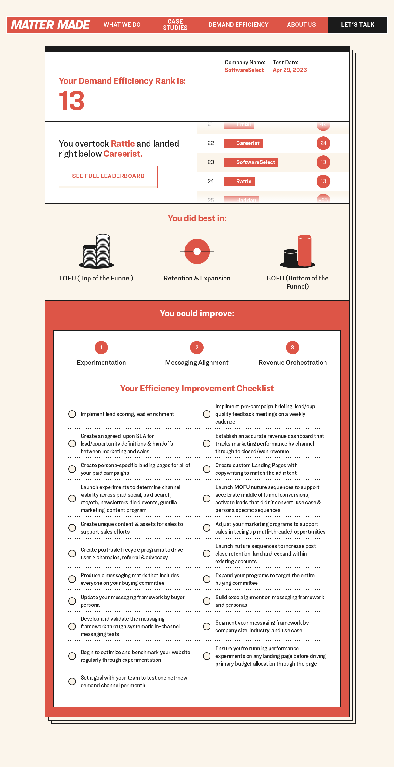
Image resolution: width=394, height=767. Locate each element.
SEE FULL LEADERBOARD (108, 176)
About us (301, 24)
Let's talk (357, 24)
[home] (50, 25)
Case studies (175, 24)
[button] (122, 25)
